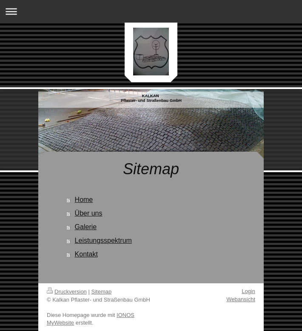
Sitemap (101, 291)
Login (248, 291)
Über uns (89, 213)
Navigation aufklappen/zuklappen (151, 11)
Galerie (86, 226)
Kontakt (86, 254)
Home (84, 199)
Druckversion (67, 291)
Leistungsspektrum (103, 240)
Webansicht (240, 299)
